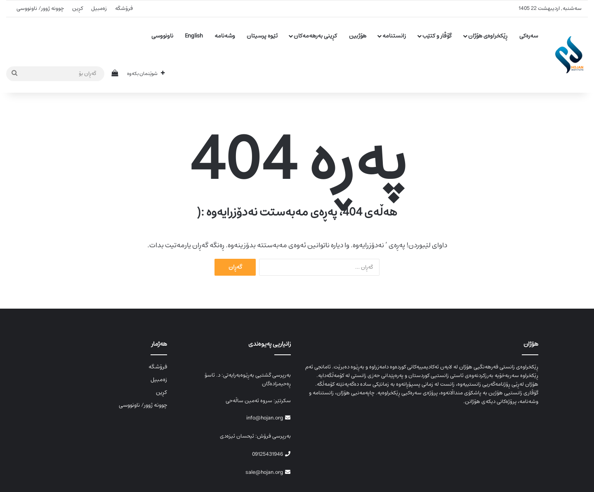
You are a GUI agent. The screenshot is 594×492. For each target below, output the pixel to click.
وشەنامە (224, 36)
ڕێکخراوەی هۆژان (487, 36)
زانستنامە (394, 36)
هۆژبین (357, 36)
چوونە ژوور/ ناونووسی (40, 8)
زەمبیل (99, 8)
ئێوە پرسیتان (262, 36)
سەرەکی (528, 36)
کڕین (77, 8)
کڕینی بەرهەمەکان (315, 36)
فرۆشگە (124, 8)
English (194, 36)
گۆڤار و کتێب (437, 36)
